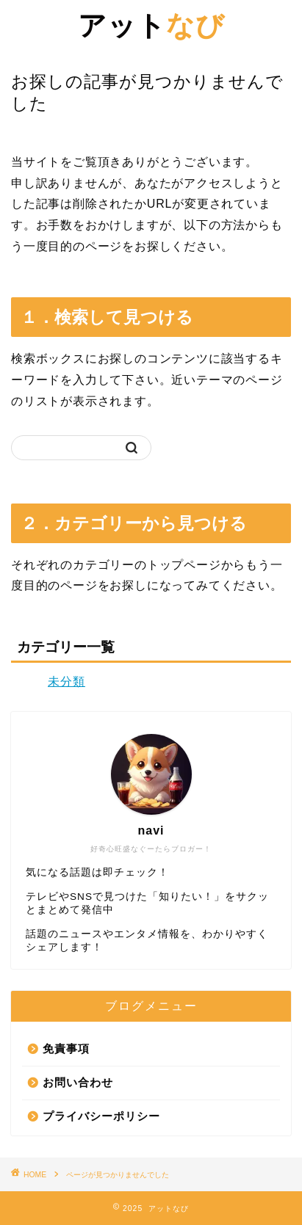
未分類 (66, 681)
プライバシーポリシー (101, 1116)
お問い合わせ (78, 1082)
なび (151, 25)
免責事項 (66, 1048)
